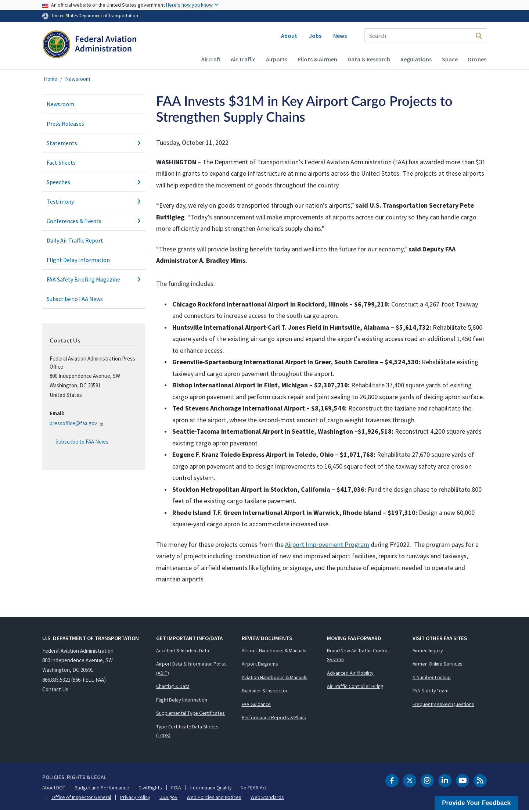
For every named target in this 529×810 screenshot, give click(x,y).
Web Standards (267, 797)
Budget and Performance (102, 787)
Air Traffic (243, 59)
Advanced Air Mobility (350, 673)
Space (450, 59)
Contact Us (55, 689)
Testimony (94, 201)
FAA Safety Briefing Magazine (94, 279)
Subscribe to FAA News (75, 298)
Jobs (315, 35)
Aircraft (210, 59)
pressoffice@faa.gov (77, 423)
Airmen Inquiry (428, 650)
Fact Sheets (61, 162)
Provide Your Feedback (476, 802)
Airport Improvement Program (327, 544)
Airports (276, 59)
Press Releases (65, 123)
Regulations (416, 59)
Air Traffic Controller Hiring (355, 686)
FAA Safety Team (431, 690)
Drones (477, 59)
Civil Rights (150, 787)
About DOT (53, 787)
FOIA (176, 787)
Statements (94, 143)
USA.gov (168, 797)
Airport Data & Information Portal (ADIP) (191, 668)
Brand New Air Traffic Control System (358, 655)
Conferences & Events (94, 221)
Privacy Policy (135, 797)
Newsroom (77, 78)
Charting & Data (173, 686)
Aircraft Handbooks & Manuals (274, 650)
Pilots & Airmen (317, 59)
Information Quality (210, 787)
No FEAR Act (254, 787)
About (289, 35)
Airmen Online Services (438, 663)
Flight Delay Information (78, 260)
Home (50, 78)
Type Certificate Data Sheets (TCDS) (187, 731)
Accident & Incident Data (182, 650)
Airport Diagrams (260, 663)
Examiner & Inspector (265, 690)
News (340, 35)
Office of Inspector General (81, 797)
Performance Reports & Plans (274, 717)
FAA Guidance (256, 704)
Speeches (94, 182)
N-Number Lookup (432, 677)
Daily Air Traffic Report (75, 240)
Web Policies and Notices (214, 797)
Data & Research (369, 59)
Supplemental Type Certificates (190, 713)
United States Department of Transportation (95, 15)
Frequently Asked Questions (443, 704)
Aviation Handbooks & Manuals (274, 677)
